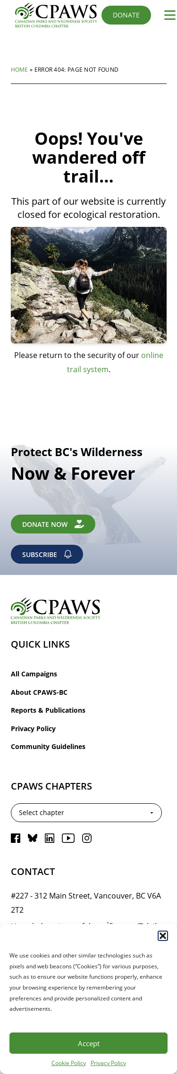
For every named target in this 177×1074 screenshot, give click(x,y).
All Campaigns (34, 673)
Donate (126, 14)
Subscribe (47, 554)
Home (19, 69)
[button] (163, 936)
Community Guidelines (48, 746)
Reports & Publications (48, 710)
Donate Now (53, 524)
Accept (89, 1043)
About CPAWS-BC (39, 692)
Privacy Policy (108, 1062)
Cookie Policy (68, 1062)
